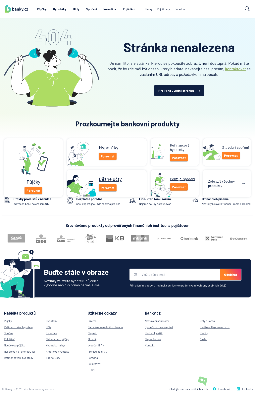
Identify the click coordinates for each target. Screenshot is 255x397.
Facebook (221, 389)
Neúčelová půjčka (14, 345)
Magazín (92, 333)
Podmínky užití (154, 333)
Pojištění (129, 9)
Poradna (180, 9)
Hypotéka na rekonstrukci (19, 351)
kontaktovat (235, 68)
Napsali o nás (153, 339)
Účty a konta (207, 321)
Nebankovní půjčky (57, 339)
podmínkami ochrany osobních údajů (203, 285)
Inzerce (92, 321)
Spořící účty (53, 357)
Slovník (92, 339)
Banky (148, 9)
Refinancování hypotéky (18, 327)
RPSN (91, 370)
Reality (204, 333)
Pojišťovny (163, 9)
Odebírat (230, 274)
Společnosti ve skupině (159, 327)
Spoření (91, 9)
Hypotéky (60, 9)
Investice (109, 9)
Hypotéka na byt (55, 345)
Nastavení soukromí (157, 321)
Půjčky (42, 9)
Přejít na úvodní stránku (179, 90)
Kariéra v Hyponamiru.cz (215, 327)
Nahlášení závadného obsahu (105, 327)
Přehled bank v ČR (99, 351)
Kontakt (150, 345)
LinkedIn (245, 389)
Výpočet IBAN (96, 345)
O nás (203, 339)
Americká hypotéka (57, 351)
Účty (76, 9)
